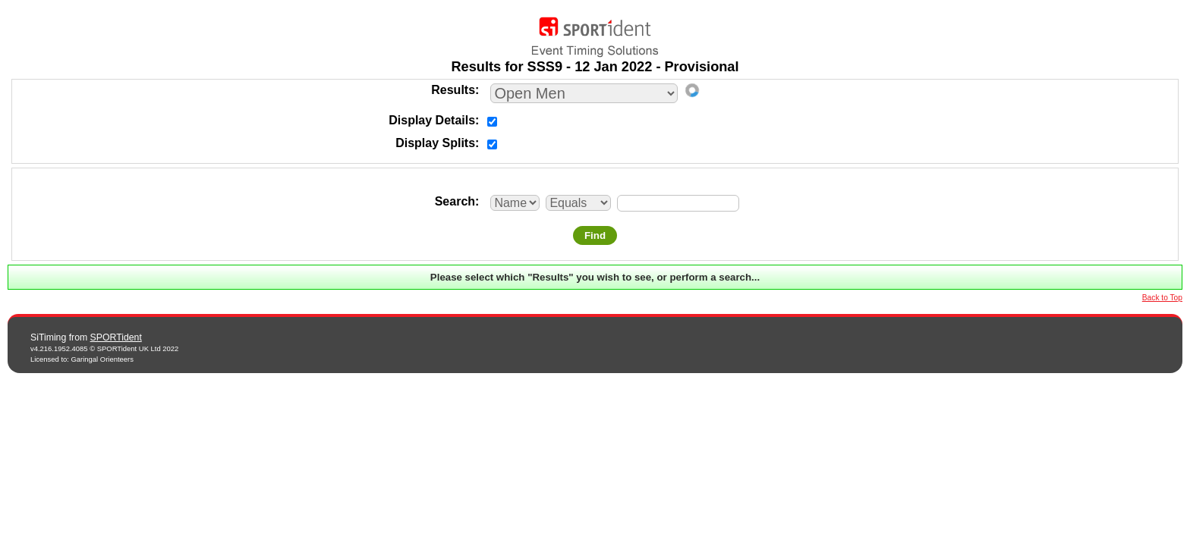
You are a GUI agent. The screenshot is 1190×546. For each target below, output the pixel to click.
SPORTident (116, 337)
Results (453, 89)
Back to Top (1162, 297)
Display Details (432, 120)
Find (595, 235)
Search (455, 201)
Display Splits (435, 142)
